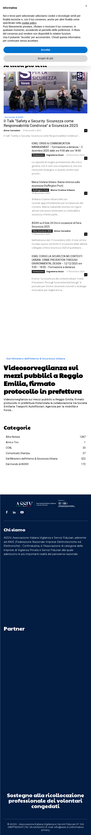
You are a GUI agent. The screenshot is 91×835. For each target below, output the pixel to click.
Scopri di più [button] (45, 58)
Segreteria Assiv (55, 155)
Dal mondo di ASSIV (14, 117)
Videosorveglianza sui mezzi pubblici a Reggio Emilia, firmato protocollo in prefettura (43, 379)
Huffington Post (40, 190)
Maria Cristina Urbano (63, 190)
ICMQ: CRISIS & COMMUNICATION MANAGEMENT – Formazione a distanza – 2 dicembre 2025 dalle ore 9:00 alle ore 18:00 (57, 147)
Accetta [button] (45, 49)
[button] (86, 6)
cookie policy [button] (29, 22)
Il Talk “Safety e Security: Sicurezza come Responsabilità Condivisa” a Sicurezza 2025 (41, 123)
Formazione (38, 155)
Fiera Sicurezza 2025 (42, 231)
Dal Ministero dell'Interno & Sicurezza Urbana (35, 358)
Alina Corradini (12, 130)
